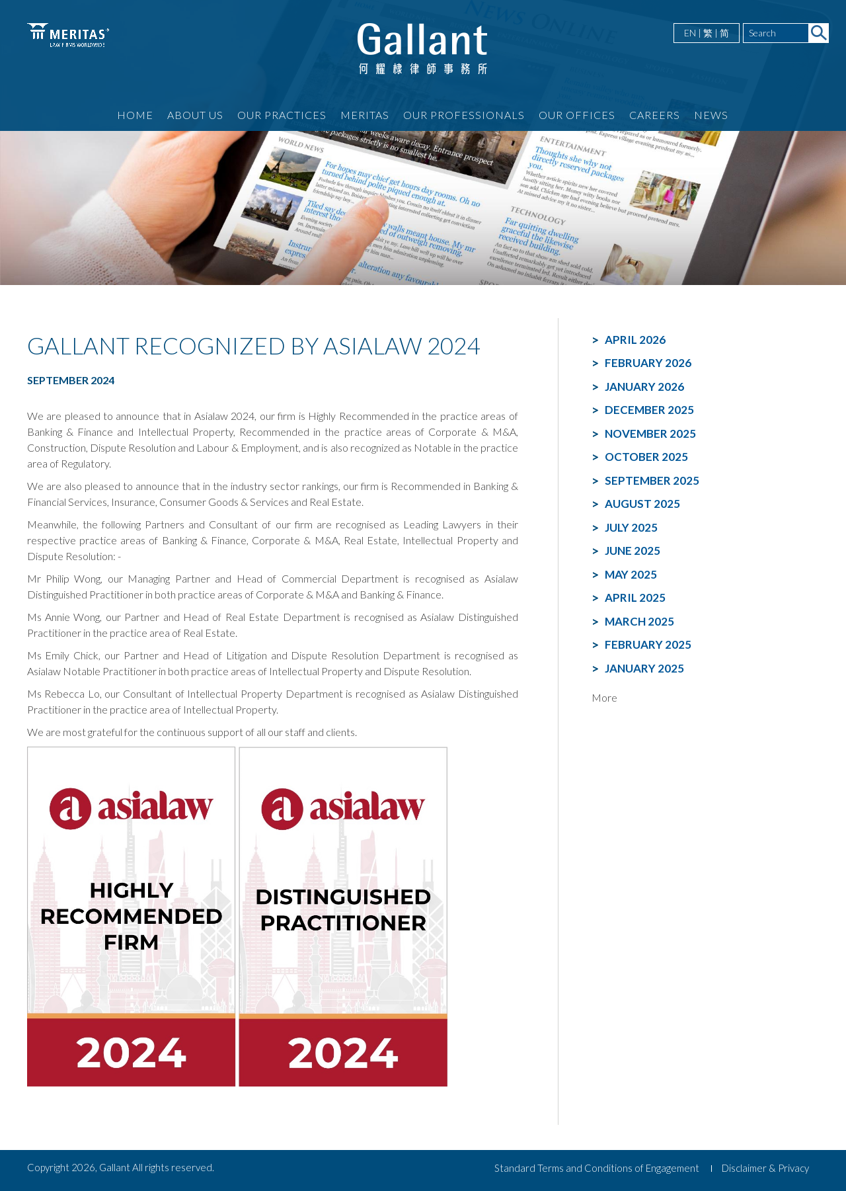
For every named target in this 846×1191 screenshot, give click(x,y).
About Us (195, 114)
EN (690, 32)
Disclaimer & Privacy (765, 1168)
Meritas (364, 114)
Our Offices (577, 114)
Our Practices (282, 114)
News (711, 114)
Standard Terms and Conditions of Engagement (596, 1168)
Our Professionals (464, 114)
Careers (654, 114)
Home (135, 114)
